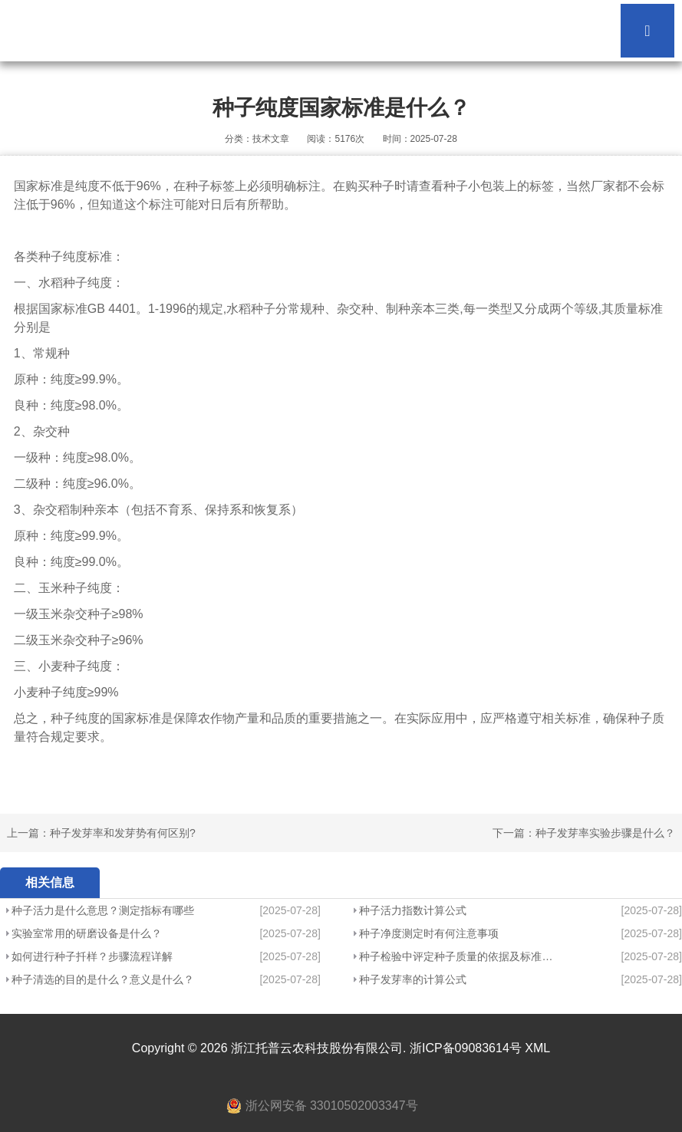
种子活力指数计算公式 (412, 910)
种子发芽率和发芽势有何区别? (123, 833)
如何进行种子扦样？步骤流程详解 (92, 956)
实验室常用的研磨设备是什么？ (87, 933)
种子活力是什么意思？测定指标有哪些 (103, 910)
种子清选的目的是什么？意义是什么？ (103, 979)
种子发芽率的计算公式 (412, 979)
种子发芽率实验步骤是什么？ (605, 833)
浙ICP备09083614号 (466, 1048)
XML (537, 1048)
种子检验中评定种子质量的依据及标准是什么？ (455, 956)
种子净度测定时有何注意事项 (429, 933)
